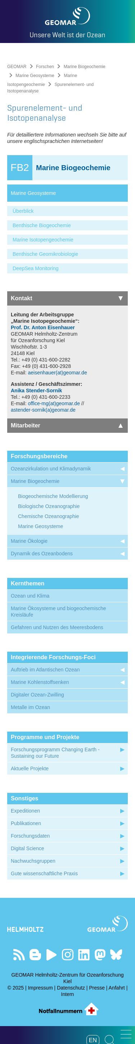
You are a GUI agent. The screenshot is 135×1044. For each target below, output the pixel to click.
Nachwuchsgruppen (33, 861)
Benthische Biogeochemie (42, 225)
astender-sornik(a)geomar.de (43, 410)
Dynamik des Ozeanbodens (42, 553)
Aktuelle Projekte (30, 768)
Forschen (45, 66)
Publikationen (26, 823)
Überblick (23, 211)
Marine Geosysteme (34, 75)
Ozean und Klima (30, 596)
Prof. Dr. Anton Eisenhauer (43, 327)
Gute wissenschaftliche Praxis (44, 873)
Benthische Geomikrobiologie (45, 254)
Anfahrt (117, 988)
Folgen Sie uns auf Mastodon (100, 954)
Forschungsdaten (30, 836)
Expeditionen (25, 811)
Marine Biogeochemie (84, 66)
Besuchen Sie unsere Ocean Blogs (35, 954)
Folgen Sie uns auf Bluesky (116, 954)
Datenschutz (71, 988)
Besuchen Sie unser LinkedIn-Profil (83, 954)
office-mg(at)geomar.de (54, 403)
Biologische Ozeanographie (49, 506)
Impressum (40, 988)
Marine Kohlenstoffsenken (40, 682)
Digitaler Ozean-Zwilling (37, 695)
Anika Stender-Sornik (36, 390)
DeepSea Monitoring (36, 268)
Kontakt (67, 298)
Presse (97, 988)
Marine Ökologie (29, 541)
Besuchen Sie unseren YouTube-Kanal (51, 954)
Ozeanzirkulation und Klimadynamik (51, 468)
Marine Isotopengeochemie (43, 240)
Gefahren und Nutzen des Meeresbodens (57, 627)
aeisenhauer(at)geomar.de (58, 372)
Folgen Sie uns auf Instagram (67, 954)
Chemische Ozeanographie (48, 516)
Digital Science (27, 848)
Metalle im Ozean (30, 707)
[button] (126, 1034)
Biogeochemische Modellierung (53, 496)
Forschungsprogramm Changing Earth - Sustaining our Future (55, 753)
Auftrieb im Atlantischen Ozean (45, 669)
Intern (67, 994)
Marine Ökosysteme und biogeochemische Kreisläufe (58, 611)
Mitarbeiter (67, 425)
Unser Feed (19, 954)
